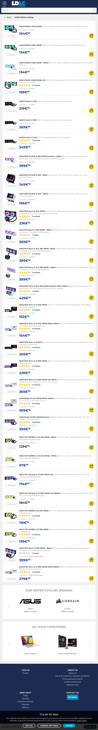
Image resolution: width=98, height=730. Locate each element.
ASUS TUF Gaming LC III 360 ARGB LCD (36, 474)
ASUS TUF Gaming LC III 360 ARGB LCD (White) (39, 493)
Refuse (29, 725)
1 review (29, 235)
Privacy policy (68, 679)
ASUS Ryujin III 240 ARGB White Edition (36, 398)
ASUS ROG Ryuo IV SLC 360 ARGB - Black (37, 249)
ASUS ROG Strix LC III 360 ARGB (33, 361)
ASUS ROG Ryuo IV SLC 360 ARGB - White (37, 267)
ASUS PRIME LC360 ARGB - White (33, 63)
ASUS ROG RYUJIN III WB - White (33, 194)
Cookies (79, 679)
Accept (69, 725)
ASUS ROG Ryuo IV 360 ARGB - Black (35, 548)
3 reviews (29, 85)
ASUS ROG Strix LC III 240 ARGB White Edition (39, 323)
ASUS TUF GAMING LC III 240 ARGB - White (38, 456)
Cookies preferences (72, 682)
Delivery (25, 698)
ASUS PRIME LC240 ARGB (30, 26)
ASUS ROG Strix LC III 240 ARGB (33, 305)
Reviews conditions (81, 676)
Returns (25, 707)
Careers (25, 673)
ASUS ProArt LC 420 (28, 137)
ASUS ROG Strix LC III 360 (30, 342)
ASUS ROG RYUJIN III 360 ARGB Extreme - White (40, 156)
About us (72, 673)
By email (72, 697)
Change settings (49, 725)
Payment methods (25, 701)
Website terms (72, 685)
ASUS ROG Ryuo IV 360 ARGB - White (35, 230)
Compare (11, 36)
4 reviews (29, 310)
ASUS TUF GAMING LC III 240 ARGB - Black (37, 437)
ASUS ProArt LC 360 (28, 120)
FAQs (25, 695)
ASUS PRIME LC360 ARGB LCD (32, 80)
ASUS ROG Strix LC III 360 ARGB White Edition (39, 567)
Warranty (25, 704)
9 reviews (29, 403)
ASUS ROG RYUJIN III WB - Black (33, 175)
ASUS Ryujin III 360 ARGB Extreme (34, 417)
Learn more (81, 720)
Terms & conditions (63, 676)
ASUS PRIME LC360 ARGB (30, 45)
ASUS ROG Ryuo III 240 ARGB (32, 211)
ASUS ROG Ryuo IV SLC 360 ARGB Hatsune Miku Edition (43, 286)
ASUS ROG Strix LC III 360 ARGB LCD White (38, 380)
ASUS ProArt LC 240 (28, 101)
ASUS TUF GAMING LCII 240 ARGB (33, 511)
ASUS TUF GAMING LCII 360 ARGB (33, 529)
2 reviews (29, 140)
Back (9, 17)
